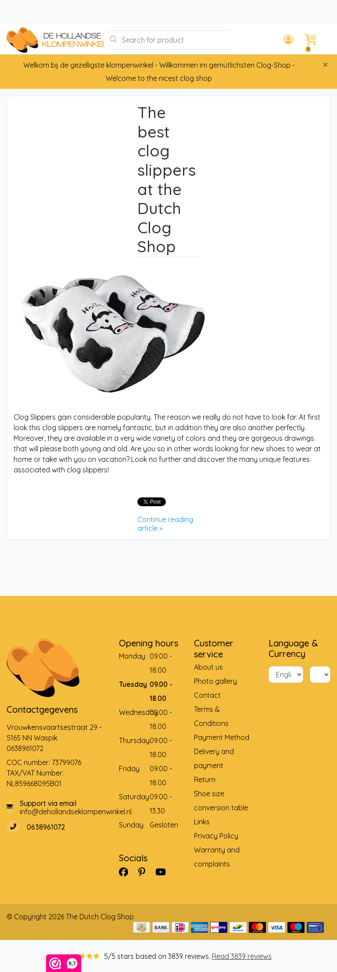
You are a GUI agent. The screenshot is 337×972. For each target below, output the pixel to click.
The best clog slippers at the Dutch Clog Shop (166, 179)
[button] (287, 40)
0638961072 (25, 748)
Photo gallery (215, 681)
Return (204, 779)
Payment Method (221, 737)
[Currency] (320, 674)
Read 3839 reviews (242, 956)
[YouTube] (164, 871)
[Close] (325, 64)
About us (208, 667)
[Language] (286, 674)
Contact (207, 695)
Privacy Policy (216, 835)
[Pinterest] (145, 871)
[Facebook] (127, 871)
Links (202, 821)
